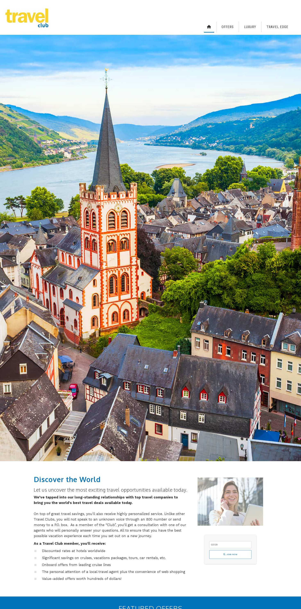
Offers (228, 27)
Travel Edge (277, 27)
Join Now (230, 553)
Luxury (250, 27)
